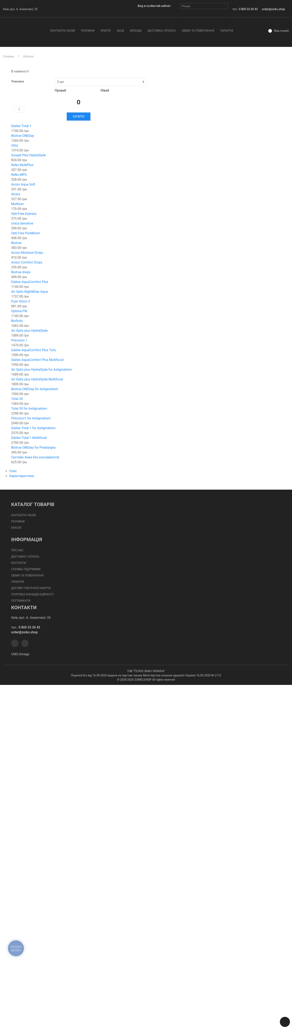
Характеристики (21, 476)
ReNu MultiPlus (22, 165)
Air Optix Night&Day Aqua (29, 292)
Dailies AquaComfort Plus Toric (33, 350)
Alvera (15, 194)
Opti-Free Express (23, 214)
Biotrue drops (21, 272)
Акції (120, 30)
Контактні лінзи (62, 30)
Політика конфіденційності (32, 594)
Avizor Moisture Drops (27, 253)
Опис (13, 471)
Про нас (17, 550)
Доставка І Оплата (162, 30)
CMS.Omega (20, 654)
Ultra (14, 145)
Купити (78, 116)
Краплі (106, 30)
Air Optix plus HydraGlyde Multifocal (37, 379)
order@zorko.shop (273, 9)
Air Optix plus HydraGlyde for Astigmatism (41, 369)
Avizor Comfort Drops (26, 262)
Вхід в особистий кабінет (154, 6)
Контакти (18, 563)
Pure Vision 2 (20, 301)
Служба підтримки (26, 569)
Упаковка (17, 81)
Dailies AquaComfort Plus (29, 282)
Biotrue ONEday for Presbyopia (33, 447)
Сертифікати (20, 600)
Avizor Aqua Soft (23, 184)
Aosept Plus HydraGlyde (28, 155)
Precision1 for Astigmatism (30, 418)
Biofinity (17, 321)
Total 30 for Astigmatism (29, 408)
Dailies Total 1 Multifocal (29, 438)
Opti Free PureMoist (25, 233)
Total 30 (17, 399)
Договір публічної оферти (31, 588)
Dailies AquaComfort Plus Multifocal (37, 360)
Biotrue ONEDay (22, 136)
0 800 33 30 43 (248, 9)
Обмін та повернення (198, 30)
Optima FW (19, 311)
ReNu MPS (19, 175)
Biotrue (16, 243)
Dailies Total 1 (21, 126)
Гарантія (226, 30)
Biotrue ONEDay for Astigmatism (34, 389)
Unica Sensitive (22, 223)
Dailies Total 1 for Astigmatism (33, 428)
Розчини (87, 30)
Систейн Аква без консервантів (35, 457)
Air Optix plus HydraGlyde (29, 331)
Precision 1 (19, 340)
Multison (17, 204)
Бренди (136, 30)
